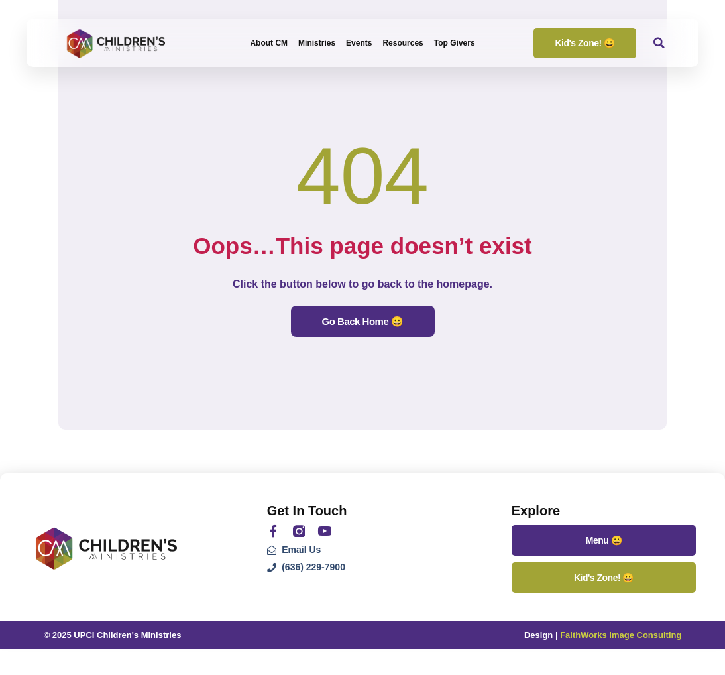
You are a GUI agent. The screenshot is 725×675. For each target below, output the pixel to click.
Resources (402, 43)
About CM (269, 43)
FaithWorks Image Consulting (620, 635)
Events (359, 43)
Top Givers (454, 43)
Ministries (316, 43)
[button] (659, 43)
